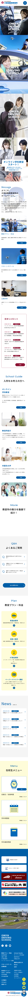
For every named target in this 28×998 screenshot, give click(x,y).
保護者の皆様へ (18, 970)
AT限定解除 (4, 958)
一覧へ (21, 365)
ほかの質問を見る (17, 585)
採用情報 (16, 976)
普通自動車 (4, 955)
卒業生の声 (17, 958)
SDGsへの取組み (18, 972)
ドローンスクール (6, 964)
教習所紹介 (17, 957)
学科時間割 (4, 974)
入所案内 (3, 980)
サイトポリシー (18, 978)
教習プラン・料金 (6, 953)
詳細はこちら (23, 796)
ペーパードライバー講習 (7, 960)
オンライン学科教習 (19, 955)
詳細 (23, 243)
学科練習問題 (4, 976)
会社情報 (16, 974)
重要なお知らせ (18, 962)
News (16, 964)
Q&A (15, 967)
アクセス (3, 982)
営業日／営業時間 (5, 972)
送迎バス (3, 984)
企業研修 (3, 966)
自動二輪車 (4, 957)
